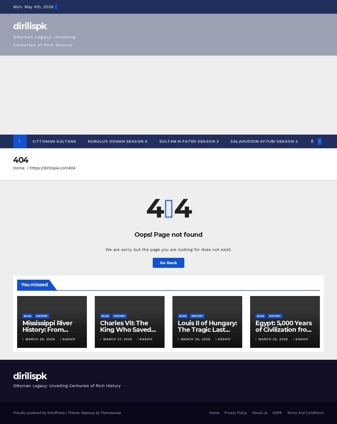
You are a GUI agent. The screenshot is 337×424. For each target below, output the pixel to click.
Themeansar (111, 413)
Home (18, 168)
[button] (312, 141)
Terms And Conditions (305, 413)
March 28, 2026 (41, 339)
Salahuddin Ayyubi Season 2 (264, 141)
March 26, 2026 (196, 339)
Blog (27, 315)
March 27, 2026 (118, 339)
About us (259, 413)
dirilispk (30, 26)
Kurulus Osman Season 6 (118, 141)
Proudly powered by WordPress (39, 413)
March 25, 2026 (274, 339)
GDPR (277, 413)
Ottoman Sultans (54, 141)
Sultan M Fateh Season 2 (189, 141)
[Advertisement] (168, 95)
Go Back (168, 262)
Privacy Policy (235, 413)
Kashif (68, 339)
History (42, 315)
